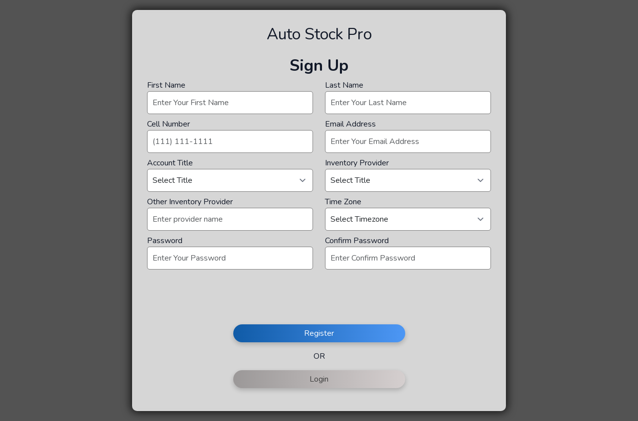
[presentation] (223, 300)
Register (319, 333)
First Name (166, 85)
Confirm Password (357, 240)
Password (164, 240)
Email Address (350, 124)
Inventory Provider (357, 162)
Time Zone (343, 201)
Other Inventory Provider (190, 201)
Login (319, 379)
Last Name (344, 85)
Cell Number (168, 124)
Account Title (170, 162)
